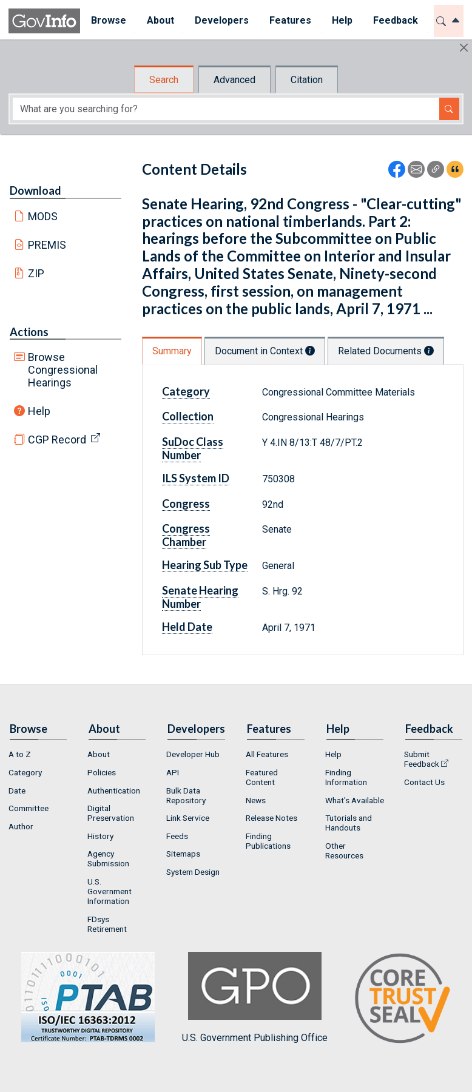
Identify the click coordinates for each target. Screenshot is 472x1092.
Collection (188, 416)
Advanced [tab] (234, 80)
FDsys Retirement (107, 924)
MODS (43, 216)
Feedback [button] (395, 20)
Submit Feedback (421, 759)
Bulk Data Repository (186, 795)
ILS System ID (195, 478)
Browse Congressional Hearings (63, 370)
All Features (267, 754)
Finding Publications (268, 841)
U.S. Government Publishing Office (255, 997)
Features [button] (290, 20)
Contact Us (424, 782)
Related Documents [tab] (386, 351)
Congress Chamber (186, 535)
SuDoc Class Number (192, 448)
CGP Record (57, 439)
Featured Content (262, 777)
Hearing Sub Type (205, 564)
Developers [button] (221, 20)
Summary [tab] (172, 351)
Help (39, 411)
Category (186, 391)
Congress (186, 503)
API (172, 772)
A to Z (19, 754)
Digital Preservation (110, 813)
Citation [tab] (307, 80)
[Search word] (226, 109)
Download (35, 190)
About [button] (160, 20)
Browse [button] (108, 20)
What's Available (354, 800)
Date (16, 790)
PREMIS (47, 244)
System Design (193, 872)
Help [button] (341, 20)
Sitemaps (183, 853)
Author (20, 826)
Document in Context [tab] (265, 351)
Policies (101, 772)
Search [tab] (163, 80)
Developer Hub (193, 754)
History (100, 836)
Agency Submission (108, 858)
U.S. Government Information (109, 891)
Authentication (113, 790)
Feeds (177, 836)
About (98, 754)
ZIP (36, 273)
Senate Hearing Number (200, 597)
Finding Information (346, 777)
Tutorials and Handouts (348, 822)
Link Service (187, 818)
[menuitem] (108, 21)
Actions (29, 332)
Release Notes (271, 818)
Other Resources (344, 850)
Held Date (187, 626)
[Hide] (464, 47)
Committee (28, 808)
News (256, 800)
